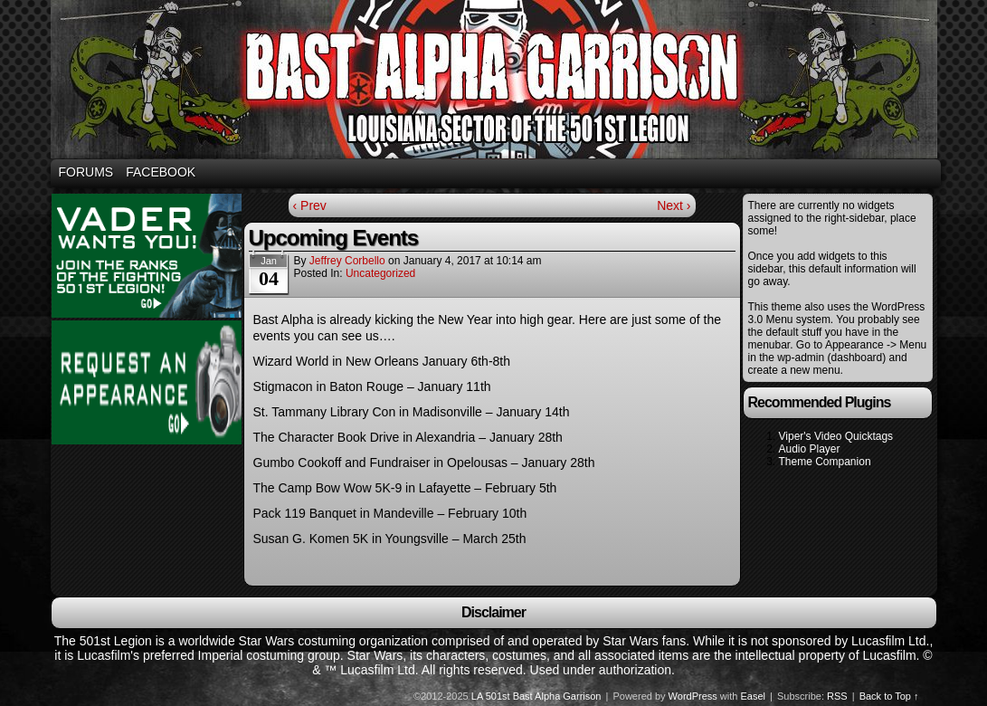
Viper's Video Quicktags (836, 436)
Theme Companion (825, 461)
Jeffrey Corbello (347, 260)
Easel (753, 696)
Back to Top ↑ (889, 696)
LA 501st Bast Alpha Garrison (536, 696)
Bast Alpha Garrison (497, 82)
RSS (837, 696)
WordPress (693, 696)
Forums (86, 172)
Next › (673, 205)
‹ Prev (310, 205)
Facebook (160, 172)
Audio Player (809, 449)
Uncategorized (380, 273)
